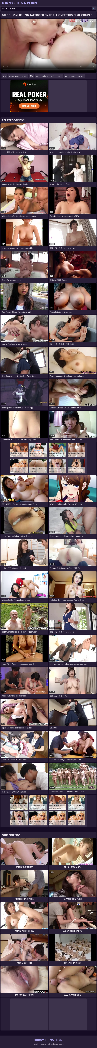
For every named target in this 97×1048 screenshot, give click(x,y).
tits (31, 76)
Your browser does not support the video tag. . (48, 46)
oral (4, 76)
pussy (24, 76)
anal (60, 76)
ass (37, 76)
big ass (80, 76)
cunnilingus (70, 76)
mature (45, 76)
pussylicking (14, 76)
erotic (53, 76)
